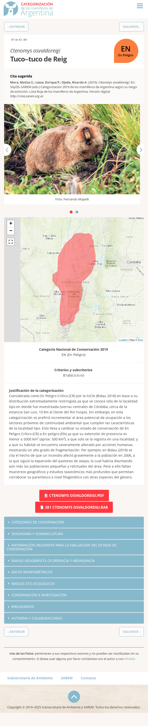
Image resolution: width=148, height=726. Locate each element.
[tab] (74, 522)
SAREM (67, 680)
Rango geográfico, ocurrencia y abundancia (55, 561)
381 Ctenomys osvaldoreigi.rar (76, 507)
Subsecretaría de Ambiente (30, 680)
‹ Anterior (16, 27)
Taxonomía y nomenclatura (38, 534)
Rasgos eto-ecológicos (34, 584)
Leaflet (123, 340)
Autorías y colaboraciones (38, 620)
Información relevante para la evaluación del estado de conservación (65, 547)
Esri (140, 340)
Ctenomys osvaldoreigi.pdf (76, 495)
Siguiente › (131, 27)
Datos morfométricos (33, 573)
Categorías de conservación (38, 522)
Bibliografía (23, 608)
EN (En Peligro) (126, 41)
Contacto (88, 680)
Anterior (10, 158)
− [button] (10, 231)
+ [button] (10, 223)
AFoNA (129, 661)
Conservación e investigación (40, 596)
